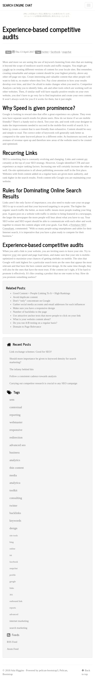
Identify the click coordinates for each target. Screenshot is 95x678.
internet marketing (19, 621)
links (12, 588)
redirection (16, 437)
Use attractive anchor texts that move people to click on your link (47, 315)
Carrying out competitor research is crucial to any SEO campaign (43, 383)
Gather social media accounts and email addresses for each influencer (49, 304)
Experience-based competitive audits (41, 33)
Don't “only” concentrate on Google (31, 300)
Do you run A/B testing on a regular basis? (35, 322)
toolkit (13, 490)
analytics (15, 460)
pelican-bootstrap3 (48, 670)
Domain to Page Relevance (27, 326)
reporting (15, 415)
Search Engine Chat (17, 5)
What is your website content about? (32, 319)
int (11, 555)
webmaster (16, 422)
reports (13, 607)
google (13, 581)
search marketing (18, 627)
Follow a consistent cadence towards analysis (33, 376)
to (10, 129)
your (14, 255)
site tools (14, 535)
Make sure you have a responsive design (34, 308)
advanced (14, 614)
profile (13, 575)
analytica (15, 482)
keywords (15, 520)
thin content (17, 467)
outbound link (16, 601)
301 (11, 594)
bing (12, 542)
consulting (16, 498)
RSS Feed (12, 641)
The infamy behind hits (22, 369)
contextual (16, 407)
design (13, 528)
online (12, 548)
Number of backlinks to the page (30, 311)
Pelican (63, 670)
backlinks (15, 513)
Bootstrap (8, 674)
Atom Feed (12, 649)
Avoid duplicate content (25, 297)
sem (12, 399)
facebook (55, 51)
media (13, 475)
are (85, 159)
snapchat (66, 51)
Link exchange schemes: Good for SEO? (31, 351)
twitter (45, 51)
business (15, 452)
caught (6, 69)
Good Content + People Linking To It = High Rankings (41, 293)
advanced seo (18, 445)
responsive (16, 430)
